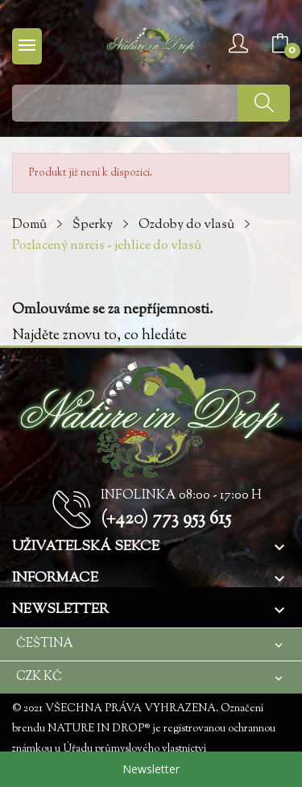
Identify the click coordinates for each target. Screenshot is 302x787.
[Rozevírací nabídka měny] (151, 677)
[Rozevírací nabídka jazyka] (151, 644)
